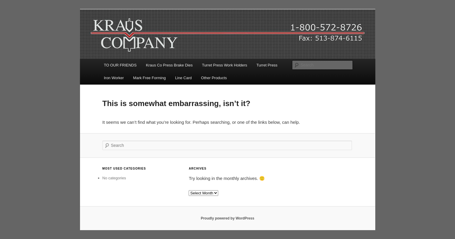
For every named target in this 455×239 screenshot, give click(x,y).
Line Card (183, 78)
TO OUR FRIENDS (120, 65)
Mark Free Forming (149, 78)
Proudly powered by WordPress (227, 218)
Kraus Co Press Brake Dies (169, 65)
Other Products (214, 78)
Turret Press (267, 65)
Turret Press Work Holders (224, 65)
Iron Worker (114, 78)
